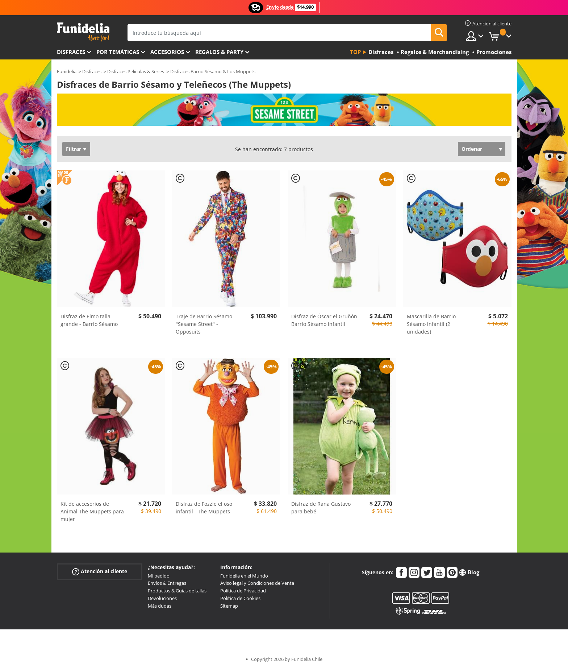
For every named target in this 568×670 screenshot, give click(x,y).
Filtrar (73, 148)
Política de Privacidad (243, 590)
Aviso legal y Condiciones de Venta (257, 583)
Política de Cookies (240, 598)
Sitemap (229, 606)
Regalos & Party (219, 51)
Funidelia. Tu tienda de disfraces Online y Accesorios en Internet (83, 32)
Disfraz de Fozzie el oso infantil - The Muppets (204, 507)
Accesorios (167, 51)
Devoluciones (162, 598)
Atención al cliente (99, 571)
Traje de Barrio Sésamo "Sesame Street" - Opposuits (204, 324)
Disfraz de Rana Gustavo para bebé (321, 507)
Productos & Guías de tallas (177, 590)
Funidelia (66, 71)
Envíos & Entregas (167, 583)
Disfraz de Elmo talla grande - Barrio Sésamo (89, 320)
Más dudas (159, 606)
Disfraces (71, 51)
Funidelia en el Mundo (244, 575)
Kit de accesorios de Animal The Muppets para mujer (92, 511)
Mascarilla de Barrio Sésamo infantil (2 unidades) (431, 324)
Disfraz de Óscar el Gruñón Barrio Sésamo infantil (324, 320)
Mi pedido (159, 575)
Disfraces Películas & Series (135, 71)
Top (355, 51)
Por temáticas (117, 51)
